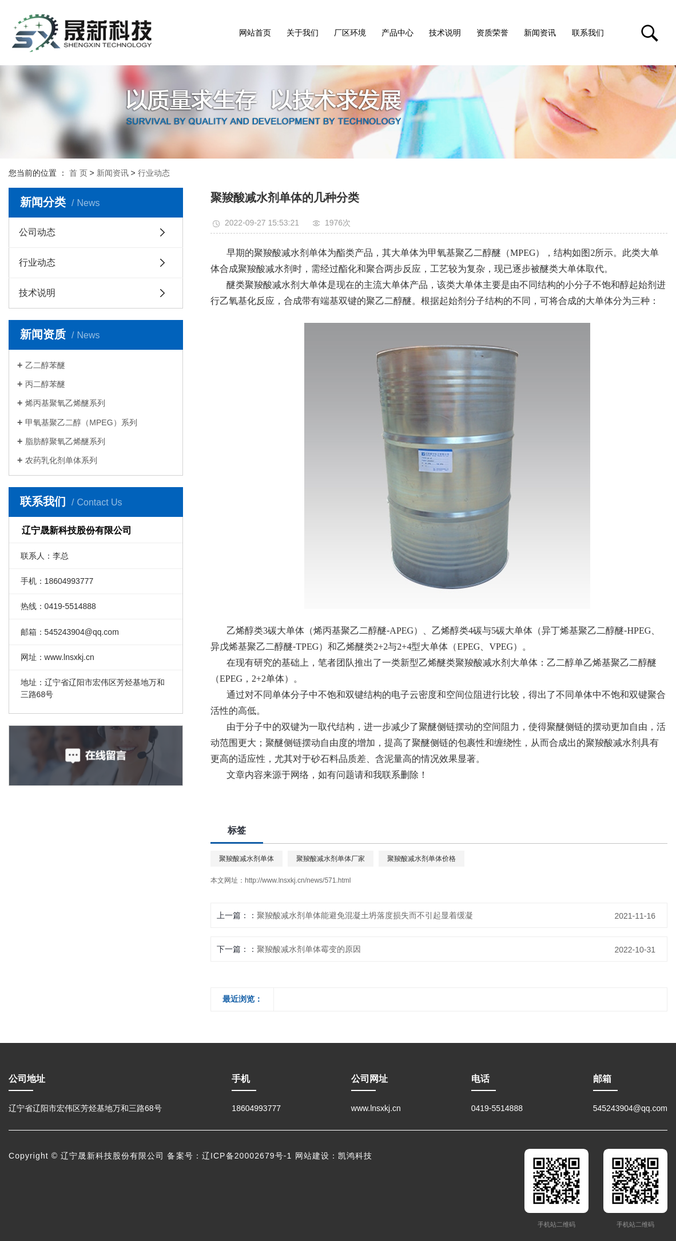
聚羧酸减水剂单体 (246, 859)
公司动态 (37, 232)
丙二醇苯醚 (45, 384)
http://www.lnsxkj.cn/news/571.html (298, 880)
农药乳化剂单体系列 (61, 460)
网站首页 (255, 32)
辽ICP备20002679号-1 (247, 1155)
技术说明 (445, 32)
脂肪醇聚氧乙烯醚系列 (65, 441)
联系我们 (588, 32)
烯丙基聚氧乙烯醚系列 (65, 403)
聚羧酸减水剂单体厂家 (330, 859)
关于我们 (303, 32)
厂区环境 (350, 32)
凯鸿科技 (355, 1155)
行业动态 (154, 172)
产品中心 (397, 32)
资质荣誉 (492, 32)
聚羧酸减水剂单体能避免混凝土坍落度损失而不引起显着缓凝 (365, 915)
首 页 (78, 172)
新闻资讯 (540, 32)
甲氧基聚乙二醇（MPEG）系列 (81, 422)
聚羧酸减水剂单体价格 (421, 859)
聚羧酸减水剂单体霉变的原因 (309, 949)
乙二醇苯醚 (45, 365)
